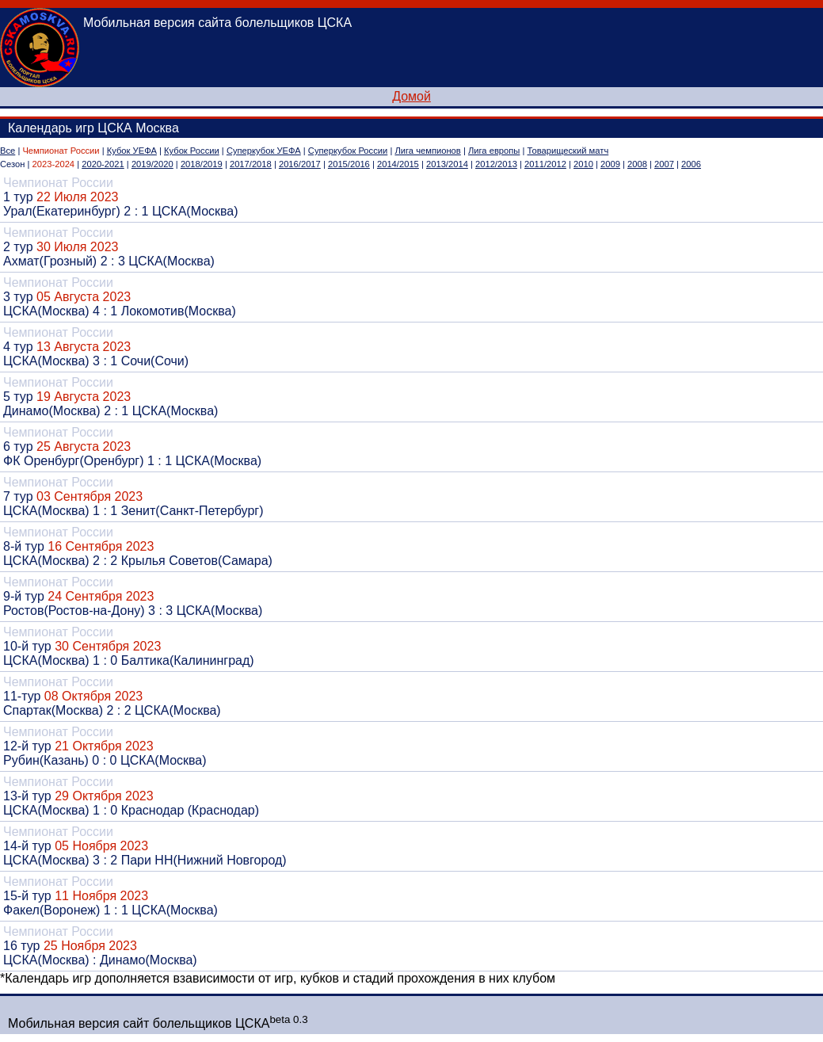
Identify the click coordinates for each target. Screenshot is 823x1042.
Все (7, 150)
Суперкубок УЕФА (264, 150)
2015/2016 (349, 164)
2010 (583, 164)
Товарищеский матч (568, 150)
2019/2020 (152, 164)
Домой (411, 96)
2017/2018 (251, 164)
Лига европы (494, 150)
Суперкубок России (347, 150)
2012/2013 (496, 164)
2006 (691, 164)
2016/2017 (300, 164)
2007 (664, 164)
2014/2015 (398, 164)
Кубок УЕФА (132, 150)
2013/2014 (447, 164)
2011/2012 (545, 164)
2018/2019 (202, 164)
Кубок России (191, 150)
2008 (637, 164)
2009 (610, 164)
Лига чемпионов (427, 150)
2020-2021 (103, 164)
